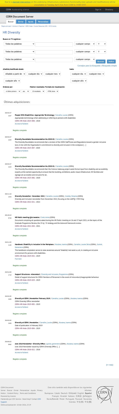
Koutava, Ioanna (61, 244)
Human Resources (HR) (40, 26)
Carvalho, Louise (62, 115)
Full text (18, 259)
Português (70, 399)
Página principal (6, 26)
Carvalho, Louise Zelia (82, 244)
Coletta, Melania (71, 196)
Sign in (98, 9)
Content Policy (12, 393)
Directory (109, 9)
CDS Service (16, 399)
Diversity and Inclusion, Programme (54, 274)
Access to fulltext (21, 124)
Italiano (71, 396)
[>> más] (109, 365)
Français (55, 396)
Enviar (20, 21)
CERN (17, 9)
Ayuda (30, 21)
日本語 (79, 396)
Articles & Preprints (18, 26)
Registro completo (20, 130)
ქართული (87, 396)
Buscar (11, 21)
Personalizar (43, 21)
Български (49, 393)
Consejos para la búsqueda (89, 65)
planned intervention (22, 2)
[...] (84, 145)
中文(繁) (88, 402)
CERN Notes (28, 26)
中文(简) (80, 402)
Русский (78, 399)
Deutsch (64, 393)
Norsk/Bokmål (52, 399)
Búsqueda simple (109, 65)
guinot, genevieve (53, 344)
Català (57, 393)
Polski (62, 399)
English (81, 393)
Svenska (72, 402)
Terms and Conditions (28, 393)
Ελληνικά (72, 393)
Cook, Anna (45, 217)
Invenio (13, 396)
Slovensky (87, 399)
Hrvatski (63, 396)
